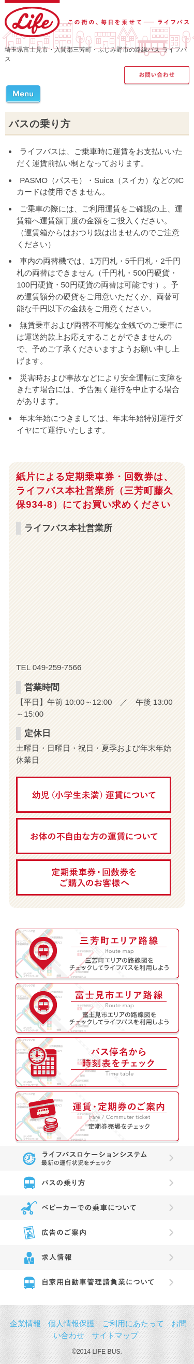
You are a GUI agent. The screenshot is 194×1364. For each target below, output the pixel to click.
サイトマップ (115, 1335)
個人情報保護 (71, 1323)
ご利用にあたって (133, 1323)
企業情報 (25, 1323)
